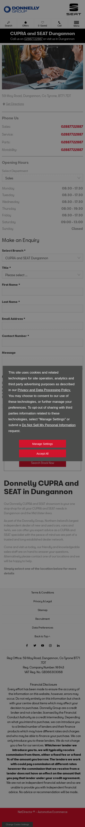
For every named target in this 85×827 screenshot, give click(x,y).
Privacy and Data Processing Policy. (44, 390)
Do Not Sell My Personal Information (49, 425)
